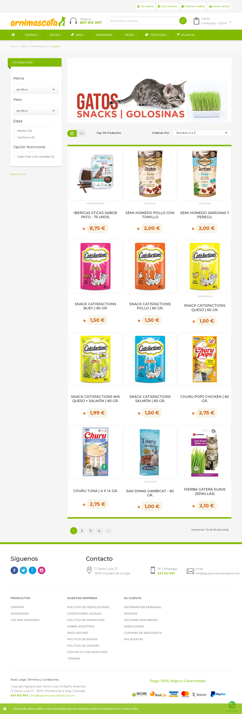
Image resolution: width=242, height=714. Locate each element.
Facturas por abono (141, 620)
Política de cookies (83, 645)
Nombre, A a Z (202, 133)
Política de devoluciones (88, 607)
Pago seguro (77, 633)
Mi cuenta (145, 6)
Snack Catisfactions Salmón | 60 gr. (150, 399)
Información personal (143, 607)
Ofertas (17, 607)
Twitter (23, 570)
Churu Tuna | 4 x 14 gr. (95, 491)
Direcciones (134, 626)
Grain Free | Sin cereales (35, 156)
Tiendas (73, 658)
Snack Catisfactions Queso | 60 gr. (204, 307)
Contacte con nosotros (87, 652)
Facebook (14, 570)
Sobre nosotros (80, 626)
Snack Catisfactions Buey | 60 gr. (95, 306)
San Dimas (150, 481)
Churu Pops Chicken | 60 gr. (204, 399)
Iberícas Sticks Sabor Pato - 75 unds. (95, 215)
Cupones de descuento (143, 633)
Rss (32, 570)
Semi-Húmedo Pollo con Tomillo (150, 215)
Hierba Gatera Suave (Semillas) (205, 491)
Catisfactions (205, 296)
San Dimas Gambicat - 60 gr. (150, 493)
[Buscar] (146, 20)
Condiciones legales (84, 613)
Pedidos (130, 613)
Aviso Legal (18, 679)
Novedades (20, 613)
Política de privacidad (85, 620)
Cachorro (25, 137)
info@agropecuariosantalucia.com (53, 695)
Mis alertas (133, 639)
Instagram (41, 570)
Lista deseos (167, 6)
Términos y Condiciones (43, 679)
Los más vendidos (25, 620)
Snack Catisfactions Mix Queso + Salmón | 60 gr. (95, 399)
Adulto (24, 130)
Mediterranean (95, 203)
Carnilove (150, 203)
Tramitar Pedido (193, 6)
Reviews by (18, 174)
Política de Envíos (82, 639)
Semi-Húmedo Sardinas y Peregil (204, 215)
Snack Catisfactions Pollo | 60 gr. (150, 306)
